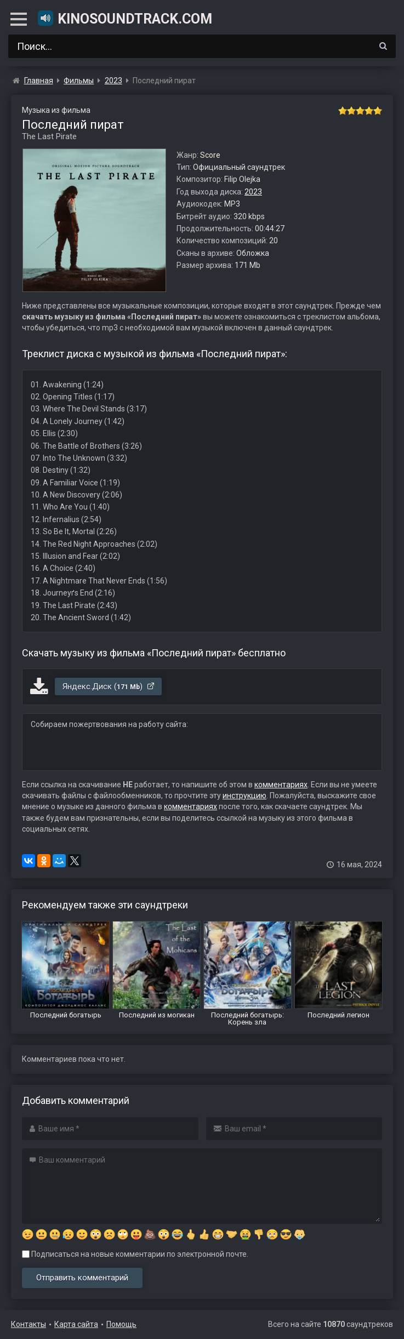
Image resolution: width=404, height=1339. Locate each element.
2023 (253, 191)
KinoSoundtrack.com (124, 18)
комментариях (281, 784)
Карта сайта (76, 1324)
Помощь (121, 1324)
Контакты (28, 1324)
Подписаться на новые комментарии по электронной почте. (135, 1254)
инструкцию (244, 795)
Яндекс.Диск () (108, 686)
